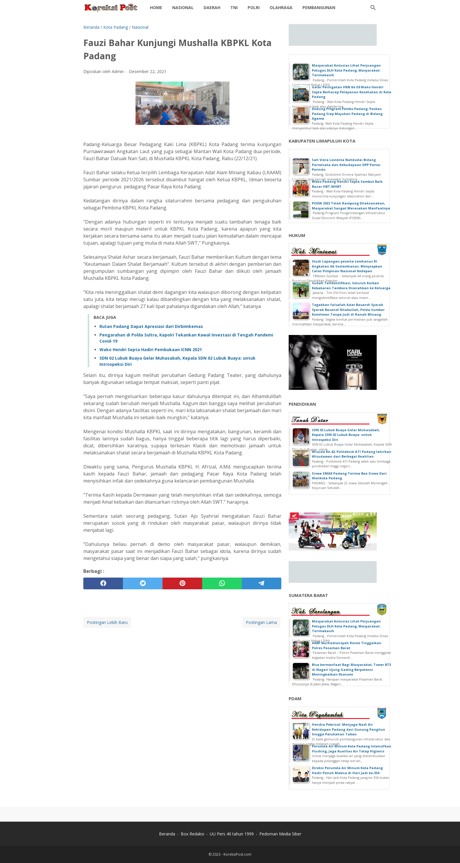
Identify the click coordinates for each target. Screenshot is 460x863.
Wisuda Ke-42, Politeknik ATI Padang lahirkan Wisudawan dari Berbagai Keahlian (351, 454)
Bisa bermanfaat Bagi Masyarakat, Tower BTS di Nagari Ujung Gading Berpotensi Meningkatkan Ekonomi (351, 669)
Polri (254, 7)
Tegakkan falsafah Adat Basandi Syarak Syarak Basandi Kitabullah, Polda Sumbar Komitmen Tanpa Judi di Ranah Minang (348, 309)
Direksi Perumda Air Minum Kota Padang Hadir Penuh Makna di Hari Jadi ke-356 (347, 770)
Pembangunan (318, 7)
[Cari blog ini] (373, 7)
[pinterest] (182, 583)
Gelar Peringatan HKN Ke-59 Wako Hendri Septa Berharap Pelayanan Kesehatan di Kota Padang (351, 92)
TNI (234, 7)
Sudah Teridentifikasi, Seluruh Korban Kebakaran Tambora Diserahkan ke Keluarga (351, 285)
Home (156, 7)
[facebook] (103, 583)
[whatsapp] (222, 583)
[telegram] (261, 583)
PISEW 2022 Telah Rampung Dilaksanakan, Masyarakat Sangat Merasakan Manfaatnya (351, 205)
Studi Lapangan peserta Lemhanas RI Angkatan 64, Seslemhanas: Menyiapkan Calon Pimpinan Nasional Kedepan (347, 266)
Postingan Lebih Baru (107, 622)
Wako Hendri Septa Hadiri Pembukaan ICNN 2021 (150, 349)
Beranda (167, 834)
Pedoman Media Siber (280, 834)
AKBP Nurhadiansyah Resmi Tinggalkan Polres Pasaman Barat (346, 645)
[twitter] (143, 583)
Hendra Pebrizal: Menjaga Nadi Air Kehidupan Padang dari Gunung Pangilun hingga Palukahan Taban (348, 729)
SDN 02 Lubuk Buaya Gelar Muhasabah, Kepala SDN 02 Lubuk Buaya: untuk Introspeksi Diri (346, 435)
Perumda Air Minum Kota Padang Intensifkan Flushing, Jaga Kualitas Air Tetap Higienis (351, 748)
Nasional (183, 7)
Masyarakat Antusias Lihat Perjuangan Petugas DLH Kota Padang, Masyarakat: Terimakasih (346, 70)
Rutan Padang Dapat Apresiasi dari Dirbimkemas (151, 326)
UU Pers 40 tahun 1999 (232, 834)
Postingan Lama (261, 622)
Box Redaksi (192, 834)
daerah (212, 7)
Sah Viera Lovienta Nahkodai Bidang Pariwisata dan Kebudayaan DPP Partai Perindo (346, 165)
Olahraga (281, 7)
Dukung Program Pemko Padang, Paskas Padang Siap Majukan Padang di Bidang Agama (347, 113)
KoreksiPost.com (237, 854)
